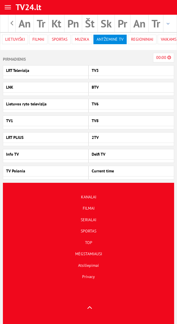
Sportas (59, 39)
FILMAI (89, 208)
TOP (88, 243)
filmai (38, 39)
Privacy (88, 277)
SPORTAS (88, 231)
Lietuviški (15, 39)
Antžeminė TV (110, 39)
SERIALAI (88, 220)
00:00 (163, 57)
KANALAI (88, 197)
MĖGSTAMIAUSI (88, 254)
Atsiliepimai (88, 265)
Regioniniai (142, 39)
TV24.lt (28, 7)
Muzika (82, 39)
